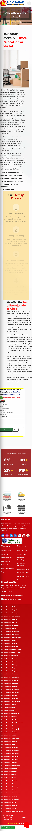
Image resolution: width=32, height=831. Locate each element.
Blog (2, 572)
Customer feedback (7, 565)
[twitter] (11, 535)
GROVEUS (21, 823)
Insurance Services (22, 580)
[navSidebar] (28, 3)
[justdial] (19, 535)
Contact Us (4, 554)
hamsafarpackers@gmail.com (12, 599)
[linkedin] (15, 535)
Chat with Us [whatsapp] (8, 827)
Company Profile (6, 550)
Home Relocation (22, 550)
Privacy (24, 818)
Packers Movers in (9, 607)
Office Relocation (22, 554)
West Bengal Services (7, 568)
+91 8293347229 (8, 592)
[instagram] (7, 535)
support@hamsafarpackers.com (13, 595)
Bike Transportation (23, 569)
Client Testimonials (6, 557)
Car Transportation (23, 573)
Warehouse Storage (23, 576)
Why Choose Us (5, 561)
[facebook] (2, 535)
